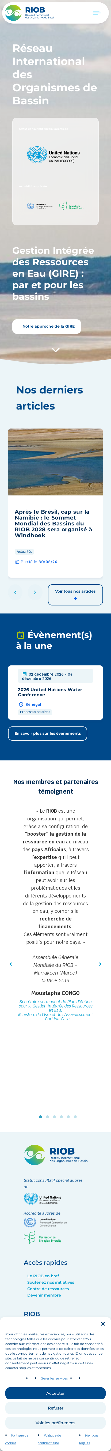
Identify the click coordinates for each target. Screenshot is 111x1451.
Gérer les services (54, 1382)
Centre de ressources (48, 1288)
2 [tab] (48, 1117)
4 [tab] (62, 1117)
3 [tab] (55, 1117)
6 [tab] (76, 1117)
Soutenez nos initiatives (50, 1282)
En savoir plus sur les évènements (47, 733)
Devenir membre (44, 1295)
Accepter (55, 1397)
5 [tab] (69, 1117)
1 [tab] (41, 1117)
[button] (103, 1328)
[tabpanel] (55, 915)
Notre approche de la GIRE (48, 326)
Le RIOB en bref (43, 1276)
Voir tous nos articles (75, 595)
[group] (55, 503)
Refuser (55, 1412)
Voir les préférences (55, 1426)
